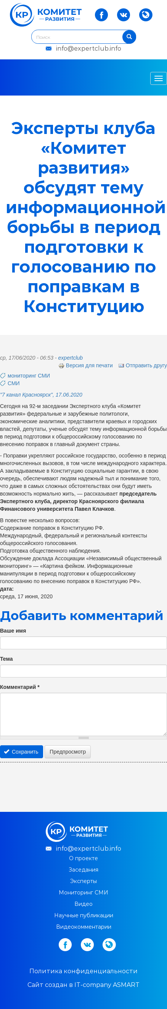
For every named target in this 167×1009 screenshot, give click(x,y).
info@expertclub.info (88, 48)
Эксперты (83, 881)
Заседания (83, 869)
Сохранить (21, 752)
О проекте (83, 858)
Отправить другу (142, 365)
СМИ (14, 383)
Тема (6, 659)
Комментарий (20, 687)
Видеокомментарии (83, 926)
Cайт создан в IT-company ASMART (83, 984)
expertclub (70, 358)
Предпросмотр (68, 752)
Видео (83, 904)
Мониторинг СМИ (83, 892)
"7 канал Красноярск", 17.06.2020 (41, 395)
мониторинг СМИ (29, 376)
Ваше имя (13, 631)
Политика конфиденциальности (83, 971)
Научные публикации (83, 915)
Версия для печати (85, 365)
